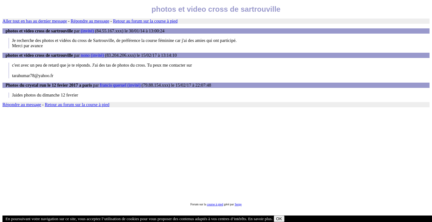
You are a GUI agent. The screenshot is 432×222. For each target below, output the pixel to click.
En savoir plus (260, 218)
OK (279, 218)
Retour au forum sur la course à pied (145, 20)
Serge (238, 204)
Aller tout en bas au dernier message (34, 20)
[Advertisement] (187, 155)
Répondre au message (90, 20)
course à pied (215, 204)
